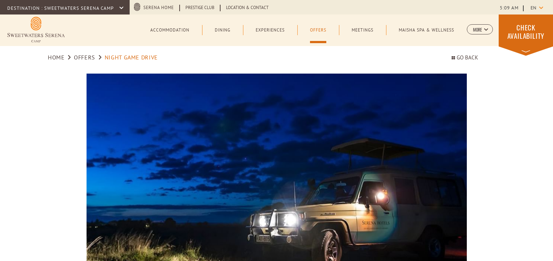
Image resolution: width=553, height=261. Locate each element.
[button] (480, 29)
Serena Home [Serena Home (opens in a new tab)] (158, 8)
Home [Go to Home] (56, 58)
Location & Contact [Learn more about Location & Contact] (247, 8)
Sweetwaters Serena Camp (79, 9)
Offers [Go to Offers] (84, 58)
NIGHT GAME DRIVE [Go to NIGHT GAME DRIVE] (131, 58)
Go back (465, 58)
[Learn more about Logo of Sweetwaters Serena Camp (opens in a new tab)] (36, 29)
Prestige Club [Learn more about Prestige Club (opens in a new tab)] (199, 8)
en (533, 8)
